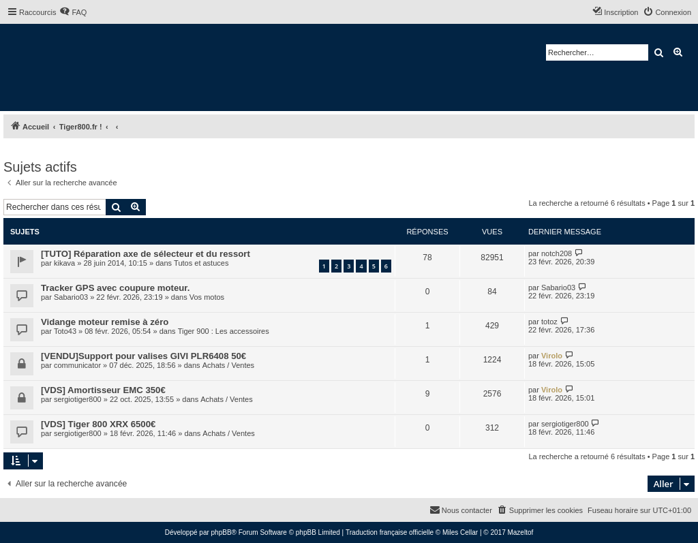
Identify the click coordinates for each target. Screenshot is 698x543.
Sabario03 (71, 297)
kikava (64, 263)
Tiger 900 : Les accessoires (223, 331)
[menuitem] (73, 12)
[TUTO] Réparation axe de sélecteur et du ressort (145, 254)
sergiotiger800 (78, 399)
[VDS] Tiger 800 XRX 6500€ (98, 424)
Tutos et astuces (201, 263)
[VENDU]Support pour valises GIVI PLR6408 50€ (143, 356)
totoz (549, 321)
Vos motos (206, 297)
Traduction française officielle (390, 532)
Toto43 (65, 331)
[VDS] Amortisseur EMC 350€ (103, 390)
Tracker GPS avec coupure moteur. (115, 288)
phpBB (221, 532)
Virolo (551, 356)
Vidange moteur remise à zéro (104, 322)
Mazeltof (520, 532)
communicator (77, 365)
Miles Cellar (460, 532)
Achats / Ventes (228, 365)
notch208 (556, 253)
